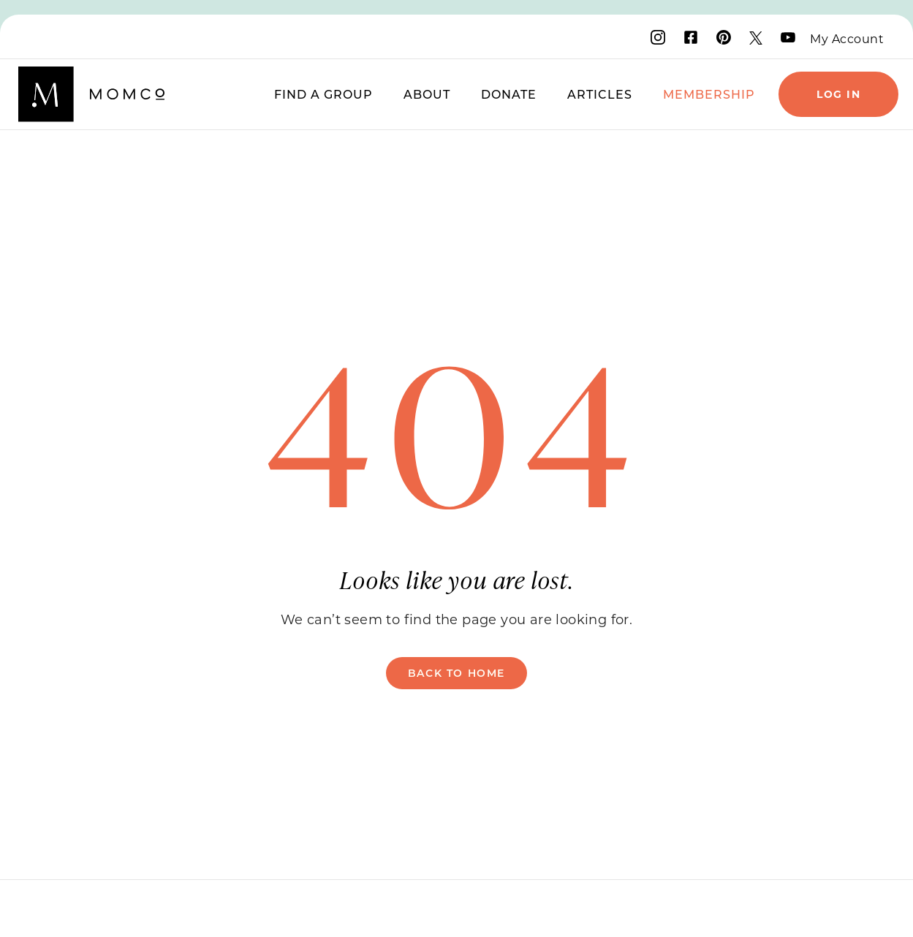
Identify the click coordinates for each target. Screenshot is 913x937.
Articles (599, 94)
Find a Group (323, 94)
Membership (709, 94)
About (427, 94)
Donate (509, 94)
